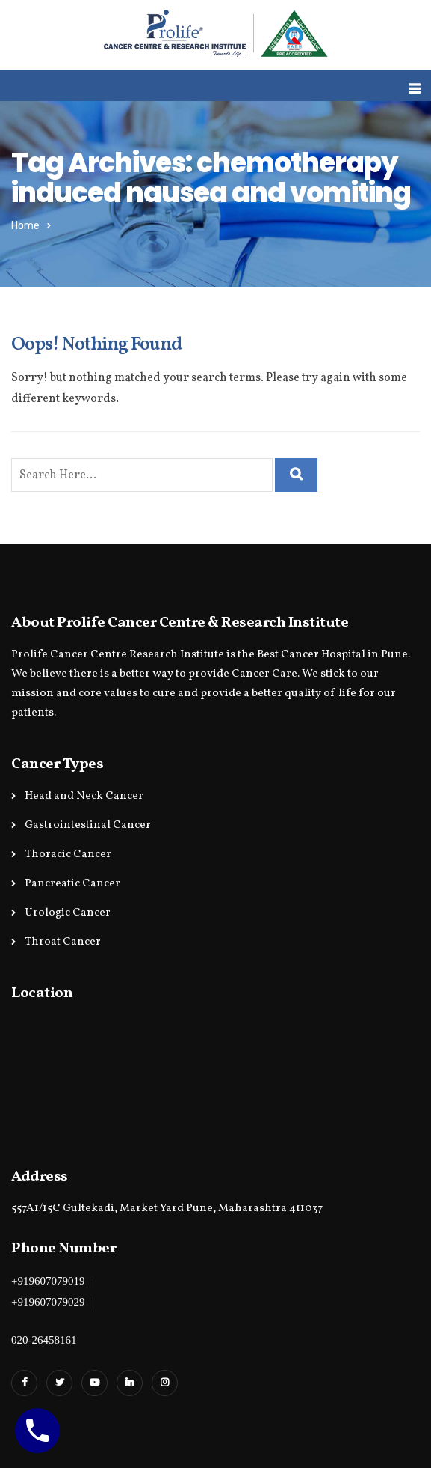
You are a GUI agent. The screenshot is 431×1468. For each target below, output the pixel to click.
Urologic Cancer (68, 913)
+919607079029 (47, 1302)
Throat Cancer (63, 942)
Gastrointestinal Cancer (88, 825)
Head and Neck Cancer (84, 796)
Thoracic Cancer (68, 854)
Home (25, 225)
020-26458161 (44, 1340)
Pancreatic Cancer (72, 884)
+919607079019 (47, 1281)
